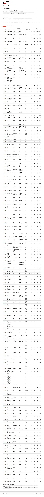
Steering (21, 2)
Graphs (37, 2)
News (35, 2)
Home (16, 2)
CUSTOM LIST (8, 5)
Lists (23, 2)
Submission (32, 2)
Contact (40, 2)
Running (29, 2)
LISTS (6, 5)
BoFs (25, 2)
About (19, 2)
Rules (27, 2)
